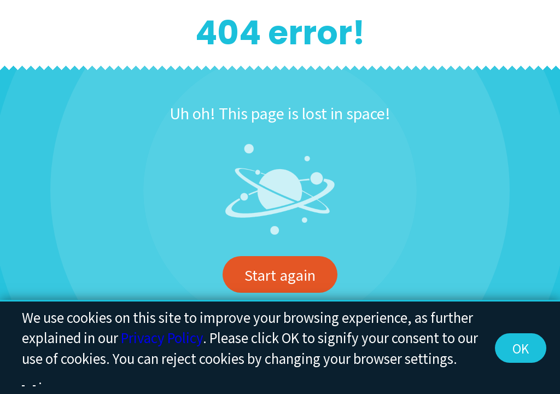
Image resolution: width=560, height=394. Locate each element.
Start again (280, 274)
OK (520, 348)
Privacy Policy (162, 337)
